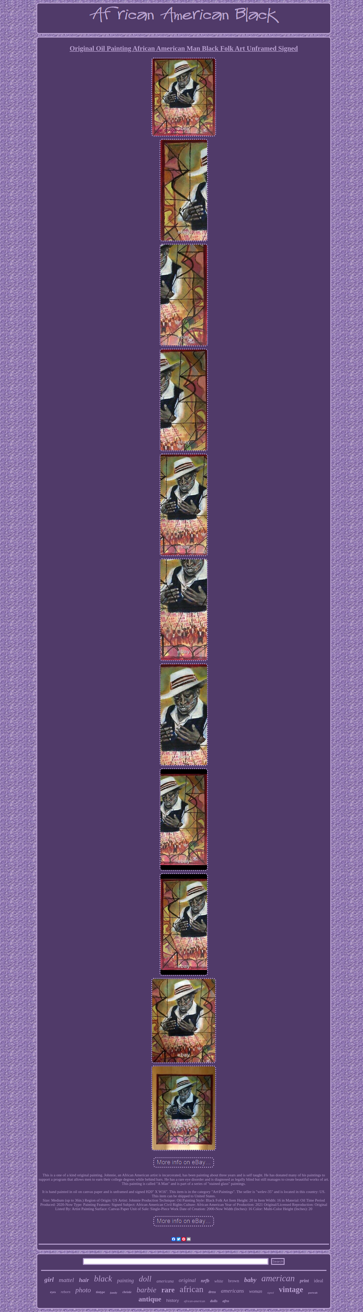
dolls (213, 1301)
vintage (291, 1289)
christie (127, 1292)
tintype (100, 1292)
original (187, 1280)
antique (150, 1299)
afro (225, 1301)
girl (49, 1279)
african (191, 1289)
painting (125, 1280)
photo (83, 1290)
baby (250, 1279)
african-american (194, 1301)
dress (212, 1292)
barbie (146, 1290)
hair (84, 1280)
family (113, 1292)
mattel (66, 1280)
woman (255, 1291)
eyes (53, 1292)
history (172, 1300)
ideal (318, 1280)
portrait (312, 1292)
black (103, 1278)
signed (270, 1292)
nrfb (205, 1280)
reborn (66, 1292)
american (278, 1278)
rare (168, 1290)
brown (233, 1280)
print (304, 1280)
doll (145, 1278)
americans (232, 1291)
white (218, 1281)
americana (165, 1281)
